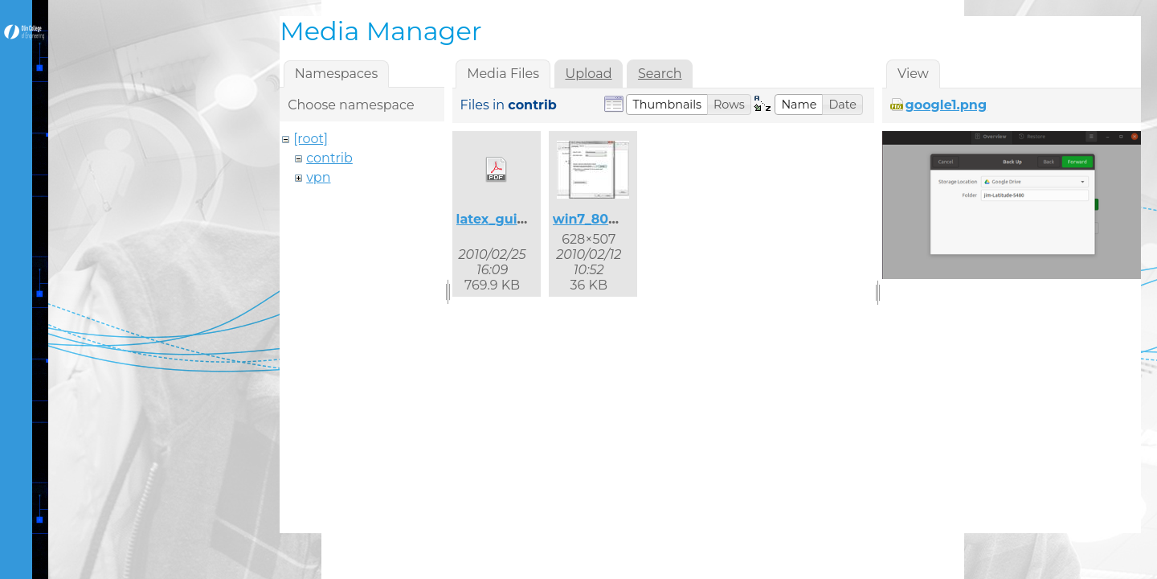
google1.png (946, 105)
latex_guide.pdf (508, 219)
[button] (667, 104)
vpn (318, 177)
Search (660, 73)
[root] (310, 138)
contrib (329, 158)
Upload (588, 73)
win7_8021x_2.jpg (611, 219)
